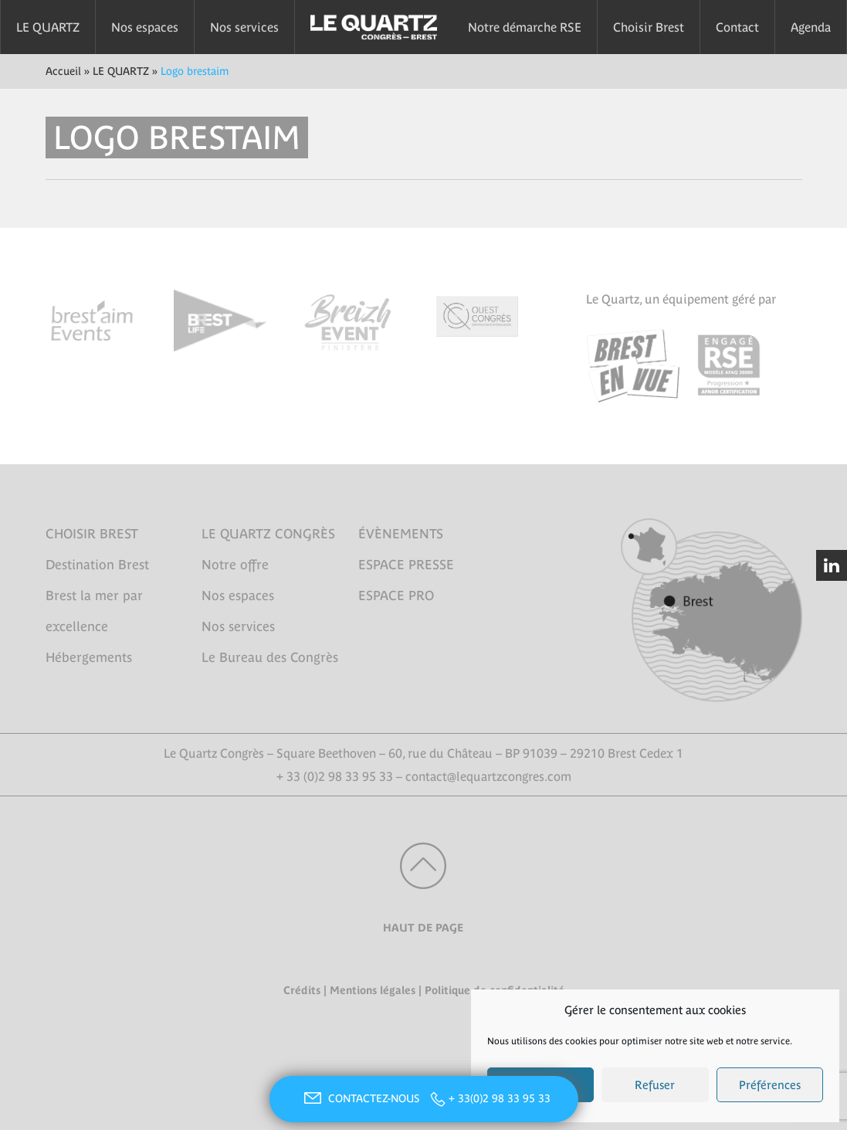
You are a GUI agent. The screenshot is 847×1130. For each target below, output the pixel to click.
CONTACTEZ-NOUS (359, 1098)
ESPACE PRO (396, 595)
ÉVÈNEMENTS (400, 533)
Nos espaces (144, 27)
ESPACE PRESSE (406, 564)
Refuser (655, 1084)
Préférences (770, 1084)
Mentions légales (372, 990)
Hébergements (89, 657)
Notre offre (235, 564)
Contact (737, 27)
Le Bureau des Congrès (270, 657)
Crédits (301, 990)
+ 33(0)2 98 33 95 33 (500, 1098)
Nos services (244, 27)
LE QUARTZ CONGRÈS (268, 533)
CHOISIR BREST (92, 533)
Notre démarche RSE (524, 27)
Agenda (811, 27)
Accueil (63, 71)
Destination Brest (97, 564)
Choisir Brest (648, 27)
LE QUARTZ (48, 27)
